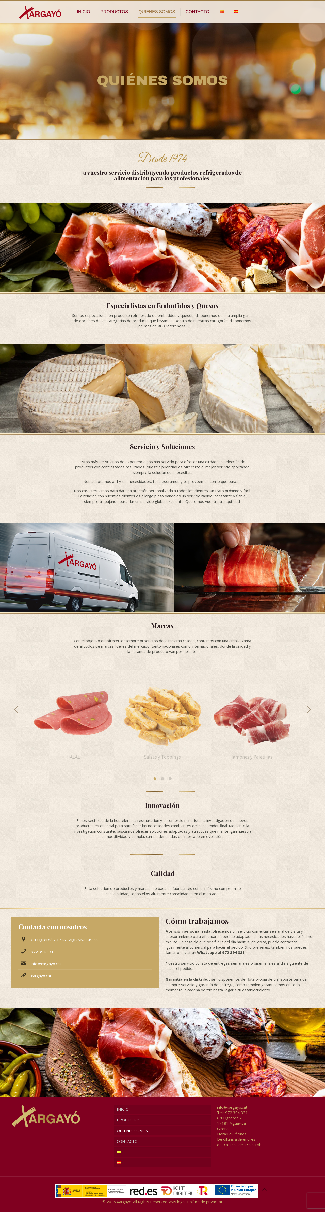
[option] (73, 716)
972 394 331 (42, 951)
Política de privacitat (204, 1201)
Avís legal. (177, 1201)
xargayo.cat (41, 975)
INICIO (123, 1109)
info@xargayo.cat (46, 963)
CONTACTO (127, 1141)
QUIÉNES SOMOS (132, 1130)
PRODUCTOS (128, 1119)
